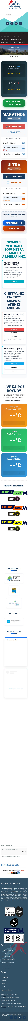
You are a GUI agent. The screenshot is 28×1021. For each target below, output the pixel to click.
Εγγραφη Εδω (14, 281)
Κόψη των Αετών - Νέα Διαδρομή (8, 1000)
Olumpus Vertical (6, 956)
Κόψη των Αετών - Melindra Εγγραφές (11, 856)
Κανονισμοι (14, 285)
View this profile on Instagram (16, 688)
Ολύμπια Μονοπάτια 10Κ (8, 962)
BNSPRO (10, 1015)
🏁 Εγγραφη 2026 (14, 126)
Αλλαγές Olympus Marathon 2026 (9, 849)
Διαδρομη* (14, 336)
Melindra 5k (16, 36)
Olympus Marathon (12, 640)
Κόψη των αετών (5, 36)
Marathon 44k (5, 33)
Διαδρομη (14, 370)
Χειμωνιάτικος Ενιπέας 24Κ (8, 959)
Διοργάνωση (5, 977)
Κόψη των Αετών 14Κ (7, 965)
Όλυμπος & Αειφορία (16, 39)
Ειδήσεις (4, 980)
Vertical (22, 33)
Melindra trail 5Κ (6, 968)
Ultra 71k (14, 33)
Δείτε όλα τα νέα (10, 864)
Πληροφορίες (5, 39)
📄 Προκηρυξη (14, 132)
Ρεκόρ (3, 986)
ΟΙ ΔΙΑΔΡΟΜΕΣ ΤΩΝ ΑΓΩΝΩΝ (14, 103)
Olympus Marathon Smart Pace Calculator (11, 1003)
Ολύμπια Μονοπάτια (20, 43)
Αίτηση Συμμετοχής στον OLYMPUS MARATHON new (13, 1006)
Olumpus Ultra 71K (6, 953)
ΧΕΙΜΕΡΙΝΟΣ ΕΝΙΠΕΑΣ (6, 43)
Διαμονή (4, 983)
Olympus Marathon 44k (7, 950)
